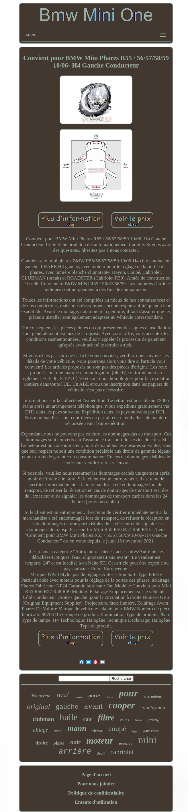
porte (94, 695)
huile (68, 717)
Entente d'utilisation (96, 802)
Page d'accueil (96, 774)
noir (75, 742)
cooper (122, 705)
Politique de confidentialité (96, 793)
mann (77, 728)
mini (147, 740)
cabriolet (121, 752)
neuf (63, 694)
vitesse (97, 730)
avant (93, 705)
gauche (67, 707)
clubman (43, 719)
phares (109, 697)
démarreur (40, 695)
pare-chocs (151, 731)
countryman (152, 707)
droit (101, 753)
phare (59, 743)
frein (138, 720)
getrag (153, 719)
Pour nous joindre (96, 784)
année (79, 697)
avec (57, 730)
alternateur (153, 696)
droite (42, 743)
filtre (106, 717)
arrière (74, 751)
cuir (87, 719)
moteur (99, 740)
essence (125, 743)
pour (128, 693)
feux (135, 731)
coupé (117, 728)
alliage (40, 730)
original (38, 706)
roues (124, 720)
